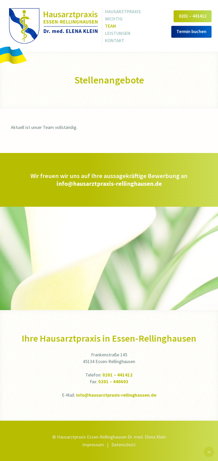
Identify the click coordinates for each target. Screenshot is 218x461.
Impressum (93, 445)
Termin (191, 31)
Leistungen (118, 33)
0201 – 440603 (113, 382)
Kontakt (114, 40)
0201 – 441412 (117, 375)
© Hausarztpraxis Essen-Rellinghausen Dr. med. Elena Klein (109, 437)
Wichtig (114, 19)
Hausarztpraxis (123, 11)
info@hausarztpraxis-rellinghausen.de (109, 184)
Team (110, 26)
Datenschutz (123, 445)
